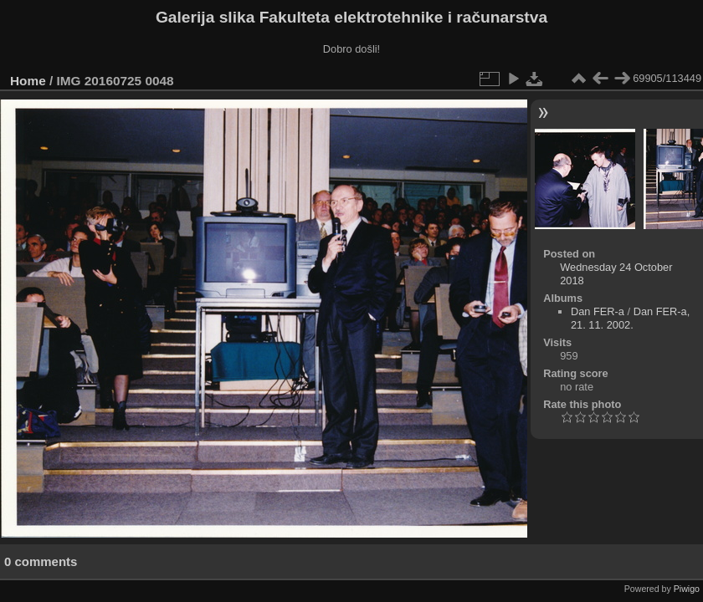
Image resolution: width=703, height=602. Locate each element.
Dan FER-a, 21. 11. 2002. (630, 318)
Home (28, 81)
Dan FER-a (597, 311)
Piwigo (687, 589)
